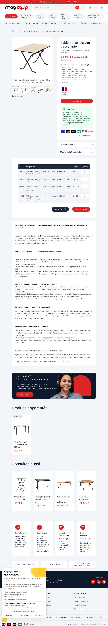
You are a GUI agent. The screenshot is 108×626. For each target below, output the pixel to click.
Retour (16, 31)
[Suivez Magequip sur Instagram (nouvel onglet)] (99, 582)
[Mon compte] (102, 7)
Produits (11, 16)
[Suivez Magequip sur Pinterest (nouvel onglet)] (104, 582)
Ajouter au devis (60, 209)
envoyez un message (60, 388)
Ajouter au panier (81, 209)
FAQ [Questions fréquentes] (82, 7)
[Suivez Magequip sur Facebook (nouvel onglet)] (93, 582)
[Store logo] (16, 7)
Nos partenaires (61, 617)
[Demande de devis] (90, 7)
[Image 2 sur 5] (24, 90)
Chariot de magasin (78, 16)
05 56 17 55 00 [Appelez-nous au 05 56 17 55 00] (73, 2)
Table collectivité (59, 31)
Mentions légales (80, 605)
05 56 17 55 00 (25, 394)
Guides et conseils (76, 617)
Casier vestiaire (52, 16)
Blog (100, 617)
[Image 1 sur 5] (15, 90)
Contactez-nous (47, 2)
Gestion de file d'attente (26, 16)
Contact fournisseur (81, 609)
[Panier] (96, 7)
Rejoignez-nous (91, 617)
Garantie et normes (81, 601)
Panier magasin (40, 16)
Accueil (25, 31)
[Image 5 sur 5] (49, 90)
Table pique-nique (63, 16)
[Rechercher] (56, 7)
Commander (77, 101)
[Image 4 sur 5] (41, 90)
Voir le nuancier (18, 96)
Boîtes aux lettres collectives (94, 16)
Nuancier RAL (47, 617)
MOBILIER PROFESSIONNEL (40, 31)
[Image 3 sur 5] (32, 90)
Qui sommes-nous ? (81, 597)
